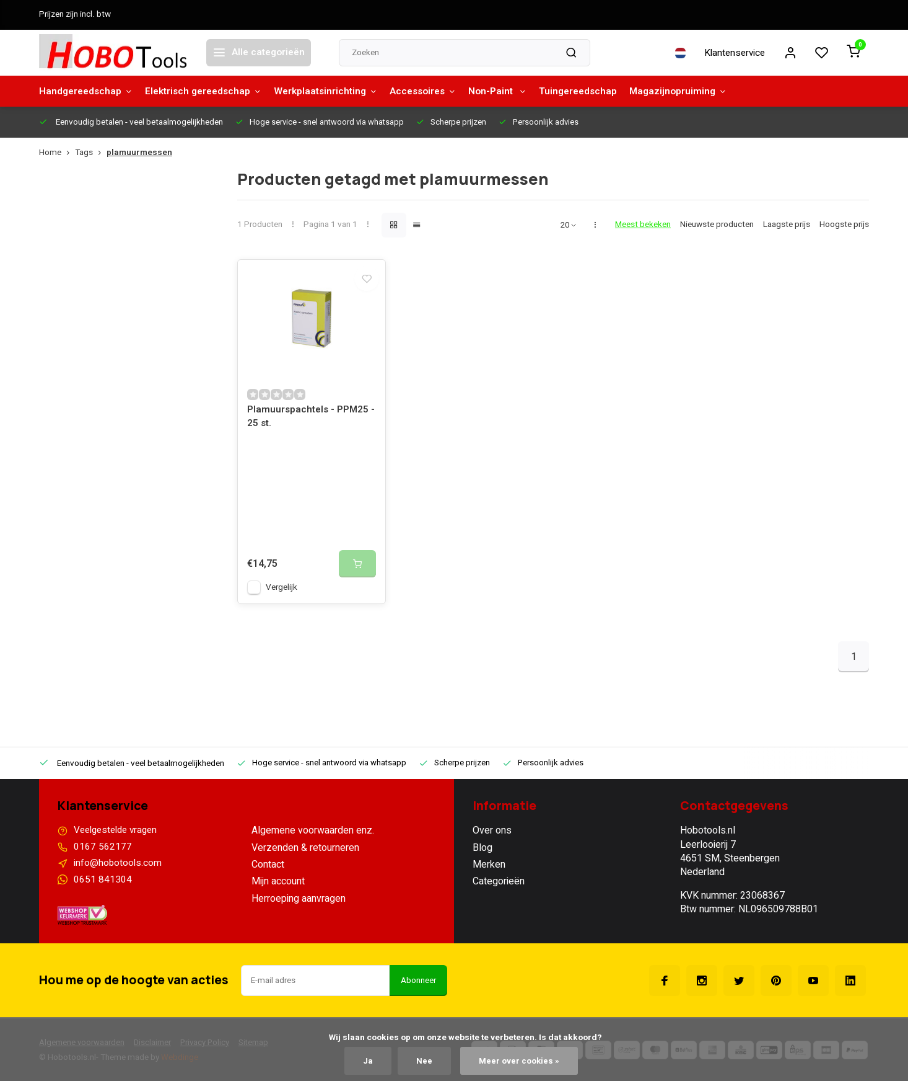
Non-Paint (516, 91)
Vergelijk (281, 595)
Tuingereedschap (599, 91)
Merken (489, 872)
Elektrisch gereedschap (210, 91)
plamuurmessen (139, 153)
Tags (91, 153)
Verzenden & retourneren (305, 854)
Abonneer (418, 990)
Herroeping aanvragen (298, 905)
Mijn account (278, 889)
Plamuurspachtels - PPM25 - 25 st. (310, 424)
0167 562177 (103, 854)
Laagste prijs (786, 225)
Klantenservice (731, 52)
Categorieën (499, 889)
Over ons (492, 838)
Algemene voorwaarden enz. (312, 838)
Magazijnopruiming (702, 91)
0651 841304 (103, 889)
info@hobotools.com (118, 872)
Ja (367, 1060)
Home (57, 153)
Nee (424, 1060)
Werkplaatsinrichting (336, 91)
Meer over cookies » (519, 1060)
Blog (482, 854)
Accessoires (438, 91)
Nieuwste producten (717, 225)
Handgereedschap (87, 91)
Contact (267, 872)
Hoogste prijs (844, 225)
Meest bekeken (643, 225)
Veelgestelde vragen (119, 838)
